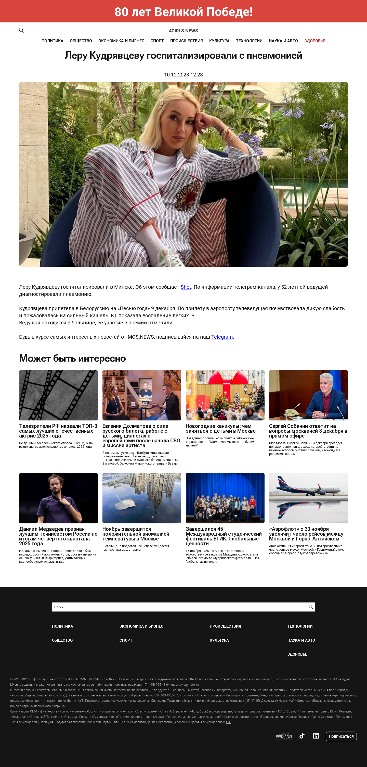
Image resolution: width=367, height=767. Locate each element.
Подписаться (341, 736)
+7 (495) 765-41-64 (156, 684)
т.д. (228, 722)
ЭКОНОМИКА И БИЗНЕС (121, 40)
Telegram (222, 336)
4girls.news (183, 30)
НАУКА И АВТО (283, 40)
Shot (186, 286)
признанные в (76, 711)
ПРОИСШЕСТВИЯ (186, 40)
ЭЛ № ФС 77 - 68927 (102, 679)
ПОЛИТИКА (52, 40)
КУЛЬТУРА (219, 40)
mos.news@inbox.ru (185, 684)
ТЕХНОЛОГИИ (249, 40)
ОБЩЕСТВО (81, 40)
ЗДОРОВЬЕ (314, 40)
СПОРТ (157, 40)
